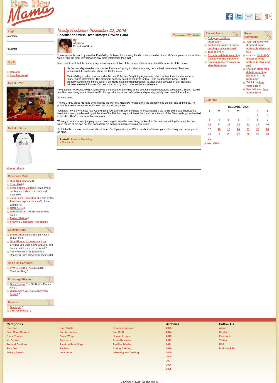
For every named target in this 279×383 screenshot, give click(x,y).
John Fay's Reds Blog (23, 198)
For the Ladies (68, 332)
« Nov (207, 143)
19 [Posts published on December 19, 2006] (228, 129)
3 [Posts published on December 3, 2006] (209, 119)
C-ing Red (16, 184)
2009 (168, 352)
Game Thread (14, 336)
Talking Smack (15, 352)
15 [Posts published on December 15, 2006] (257, 124)
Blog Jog (12, 328)
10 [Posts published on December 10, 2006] (209, 124)
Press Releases (122, 340)
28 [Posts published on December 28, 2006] (248, 134)
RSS (221, 344)
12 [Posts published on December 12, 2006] (228, 124)
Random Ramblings (82, 139)
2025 (168, 328)
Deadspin (15, 307)
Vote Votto (66, 352)
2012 (168, 340)
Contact (223, 332)
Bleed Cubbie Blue (21, 234)
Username (12, 36)
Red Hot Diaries (122, 344)
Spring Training (122, 348)
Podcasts (65, 340)
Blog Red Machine (21, 181)
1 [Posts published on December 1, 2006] (257, 115)
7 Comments (67, 142)
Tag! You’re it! (216, 51)
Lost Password (19, 75)
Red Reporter (18, 211)
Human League (122, 336)
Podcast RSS (227, 348)
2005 (168, 368)
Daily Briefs (66, 328)
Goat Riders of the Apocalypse (28, 241)
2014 (168, 332)
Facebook (225, 336)
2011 (168, 344)
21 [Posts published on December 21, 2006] (248, 129)
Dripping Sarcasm (123, 328)
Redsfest (12, 348)
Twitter (223, 340)
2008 (168, 356)
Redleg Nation (18, 218)
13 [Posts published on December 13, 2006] (238, 124)
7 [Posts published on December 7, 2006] (248, 119)
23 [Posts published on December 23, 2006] (267, 129)
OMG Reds (16, 208)
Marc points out (66, 63)
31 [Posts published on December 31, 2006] (209, 138)
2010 (168, 348)
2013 (168, 336)
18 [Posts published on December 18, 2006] (219, 129)
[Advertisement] (140, 10)
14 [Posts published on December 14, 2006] (248, 124)
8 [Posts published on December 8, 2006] (257, 119)
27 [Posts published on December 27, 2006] (238, 134)
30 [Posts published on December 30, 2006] (267, 134)
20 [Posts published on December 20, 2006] (238, 129)
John (249, 41)
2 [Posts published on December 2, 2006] (267, 115)
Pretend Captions (17, 344)
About (222, 328)
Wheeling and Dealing (126, 352)
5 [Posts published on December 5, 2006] (228, 119)
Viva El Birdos (18, 267)
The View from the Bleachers (27, 251)
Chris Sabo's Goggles (23, 187)
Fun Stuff (118, 332)
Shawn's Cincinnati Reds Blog (28, 221)
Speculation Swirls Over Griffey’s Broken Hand (92, 35)
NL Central (13, 340)
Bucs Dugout (17, 284)
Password (12, 49)
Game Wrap (66, 336)
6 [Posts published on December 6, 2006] (238, 119)
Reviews (65, 348)
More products (15, 168)
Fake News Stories (18, 332)
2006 (168, 364)
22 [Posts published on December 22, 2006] (257, 129)
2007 (168, 360)
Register (15, 72)
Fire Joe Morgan (19, 310)
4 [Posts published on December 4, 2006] (219, 119)
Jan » (216, 143)
